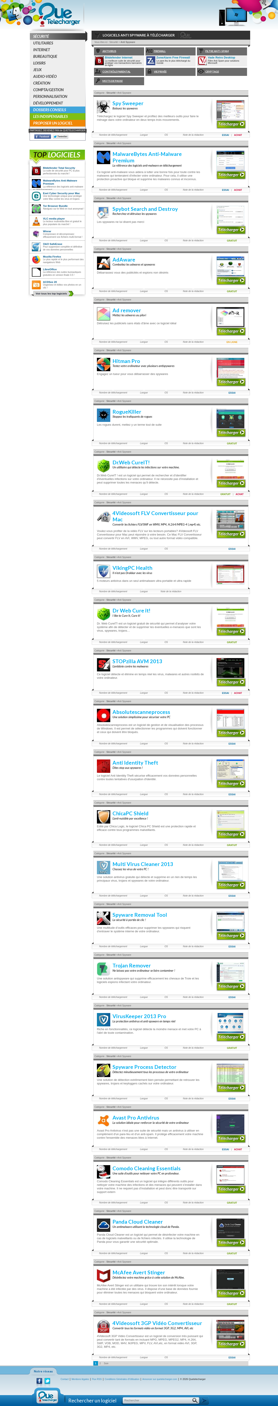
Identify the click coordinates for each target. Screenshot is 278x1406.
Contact (65, 1379)
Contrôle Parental (112, 72)
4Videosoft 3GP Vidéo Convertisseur (157, 1323)
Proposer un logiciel (53, 123)
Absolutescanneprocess (141, 712)
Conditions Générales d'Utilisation (122, 1379)
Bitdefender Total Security (59, 167)
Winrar (47, 231)
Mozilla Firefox (52, 256)
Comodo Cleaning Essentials (146, 1168)
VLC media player (54, 218)
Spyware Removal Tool (139, 915)
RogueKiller (126, 412)
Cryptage (208, 72)
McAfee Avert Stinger (138, 1272)
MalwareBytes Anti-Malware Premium (60, 182)
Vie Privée (156, 72)
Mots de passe (108, 81)
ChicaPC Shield (130, 813)
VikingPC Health (132, 568)
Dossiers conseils (49, 109)
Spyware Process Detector (144, 1067)
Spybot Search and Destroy (145, 209)
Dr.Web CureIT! (131, 462)
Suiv (106, 1363)
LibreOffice (50, 269)
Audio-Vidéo (45, 76)
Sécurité (59, 36)
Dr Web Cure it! (131, 610)
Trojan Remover (131, 965)
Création (41, 83)
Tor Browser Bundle (55, 205)
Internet (41, 49)
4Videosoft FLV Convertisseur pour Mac (155, 516)
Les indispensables (50, 116)
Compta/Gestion (48, 89)
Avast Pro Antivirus (135, 1117)
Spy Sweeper (127, 103)
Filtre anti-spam (213, 51)
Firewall (155, 51)
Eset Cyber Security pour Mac (61, 193)
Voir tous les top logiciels (51, 293)
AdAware (123, 259)
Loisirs (39, 63)
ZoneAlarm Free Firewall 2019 (173, 58)
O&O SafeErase (52, 243)
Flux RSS (97, 1379)
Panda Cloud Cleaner (137, 1222)
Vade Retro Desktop (221, 57)
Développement (48, 103)
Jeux (37, 69)
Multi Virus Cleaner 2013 (142, 864)
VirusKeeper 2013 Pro (139, 1016)
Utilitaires (43, 43)
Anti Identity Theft (135, 762)
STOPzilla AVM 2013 (137, 661)
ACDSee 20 (50, 281)
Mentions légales (80, 1379)
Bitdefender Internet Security (119, 58)
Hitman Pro (126, 361)
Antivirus (105, 51)
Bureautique (45, 56)
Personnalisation (50, 96)
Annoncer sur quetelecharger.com (159, 1379)
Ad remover (126, 310)
